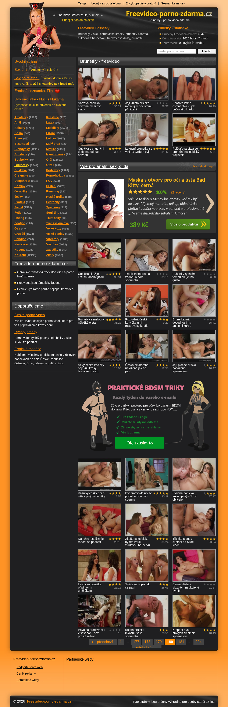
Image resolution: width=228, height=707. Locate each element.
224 (199, 642)
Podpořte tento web (30, 667)
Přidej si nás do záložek (78, 20)
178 (147, 642)
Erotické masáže (27, 349)
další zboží (199, 166)
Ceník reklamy (26, 673)
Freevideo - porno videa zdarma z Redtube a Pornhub (35, 31)
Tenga (82, 3)
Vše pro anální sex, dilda (104, 166)
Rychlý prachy (25, 332)
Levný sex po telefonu (106, 3)
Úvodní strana (25, 62)
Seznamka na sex (173, 3)
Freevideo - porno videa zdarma (169, 13)
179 (159, 642)
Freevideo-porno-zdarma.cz (49, 701)
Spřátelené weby (28, 680)
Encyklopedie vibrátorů (141, 3)
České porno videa (29, 315)
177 (136, 642)
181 (181, 642)
